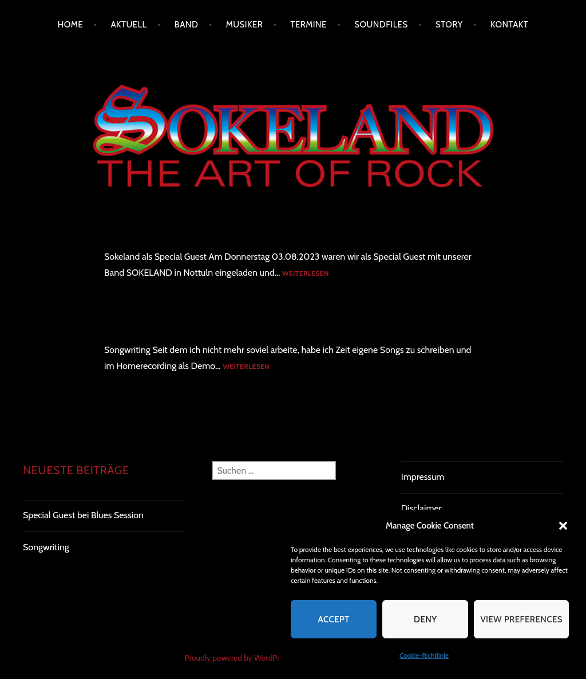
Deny (425, 619)
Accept (333, 619)
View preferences (521, 619)
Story (449, 24)
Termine (309, 24)
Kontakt (509, 24)
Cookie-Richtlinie (424, 655)
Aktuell (128, 24)
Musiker (244, 24)
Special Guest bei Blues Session (172, 233)
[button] (563, 525)
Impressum (423, 476)
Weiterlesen (305, 274)
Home (70, 24)
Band (186, 24)
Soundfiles (380, 24)
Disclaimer (421, 508)
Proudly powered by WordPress (237, 658)
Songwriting (130, 326)
